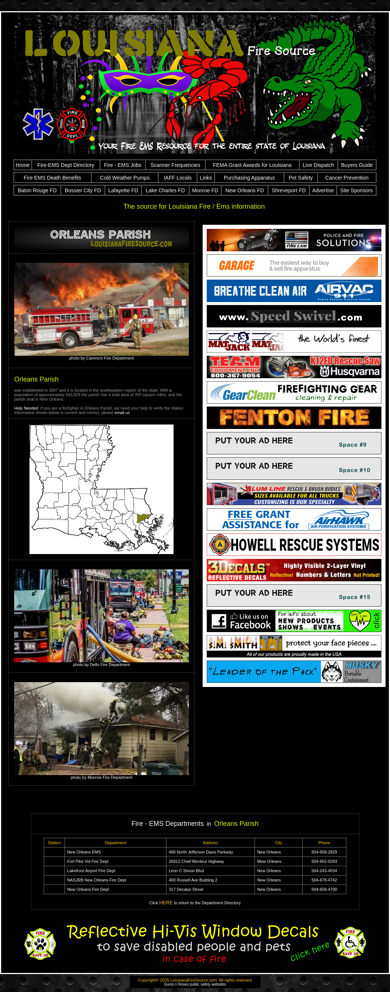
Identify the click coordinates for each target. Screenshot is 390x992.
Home (22, 165)
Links (206, 178)
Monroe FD (205, 190)
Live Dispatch (318, 165)
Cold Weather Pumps (125, 178)
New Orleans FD (244, 190)
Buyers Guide (357, 165)
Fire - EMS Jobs (122, 165)
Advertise (323, 190)
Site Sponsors (356, 190)
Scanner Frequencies (175, 165)
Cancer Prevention (347, 178)
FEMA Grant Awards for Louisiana (252, 165)
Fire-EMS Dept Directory (65, 165)
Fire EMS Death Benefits (52, 178)
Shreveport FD (289, 190)
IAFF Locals (178, 178)
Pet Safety (300, 178)
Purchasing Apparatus (249, 178)
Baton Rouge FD (37, 190)
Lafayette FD (123, 190)
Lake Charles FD (165, 190)
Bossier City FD (83, 190)
